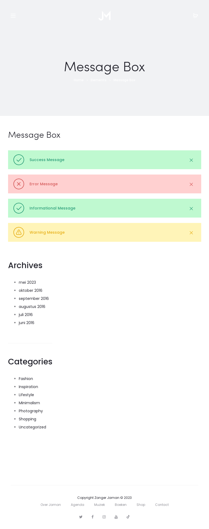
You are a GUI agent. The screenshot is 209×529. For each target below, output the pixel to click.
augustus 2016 (32, 306)
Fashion (26, 378)
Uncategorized (32, 427)
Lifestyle (26, 394)
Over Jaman (51, 504)
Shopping (27, 419)
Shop (141, 504)
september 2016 (34, 298)
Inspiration (28, 386)
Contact (162, 504)
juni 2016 (26, 322)
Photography (31, 411)
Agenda (77, 504)
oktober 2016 (30, 290)
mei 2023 (27, 282)
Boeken (121, 504)
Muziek (99, 504)
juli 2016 (26, 314)
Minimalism (29, 403)
